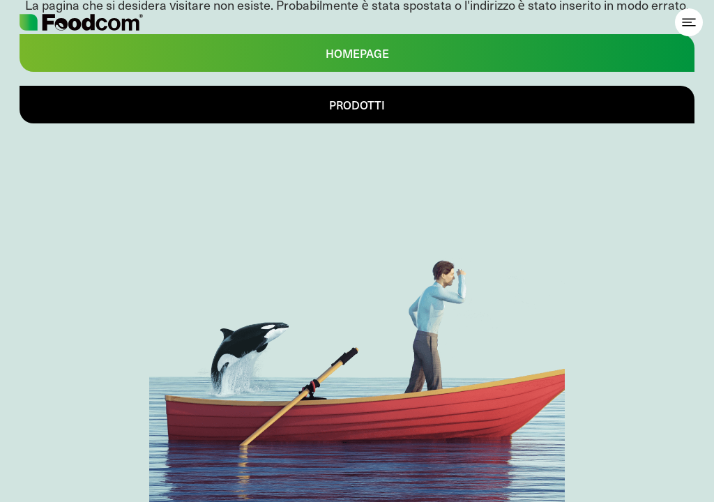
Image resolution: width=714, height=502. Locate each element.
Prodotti (357, 104)
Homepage (357, 53)
